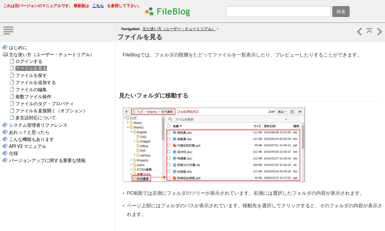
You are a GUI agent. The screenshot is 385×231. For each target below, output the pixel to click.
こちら (98, 6)
